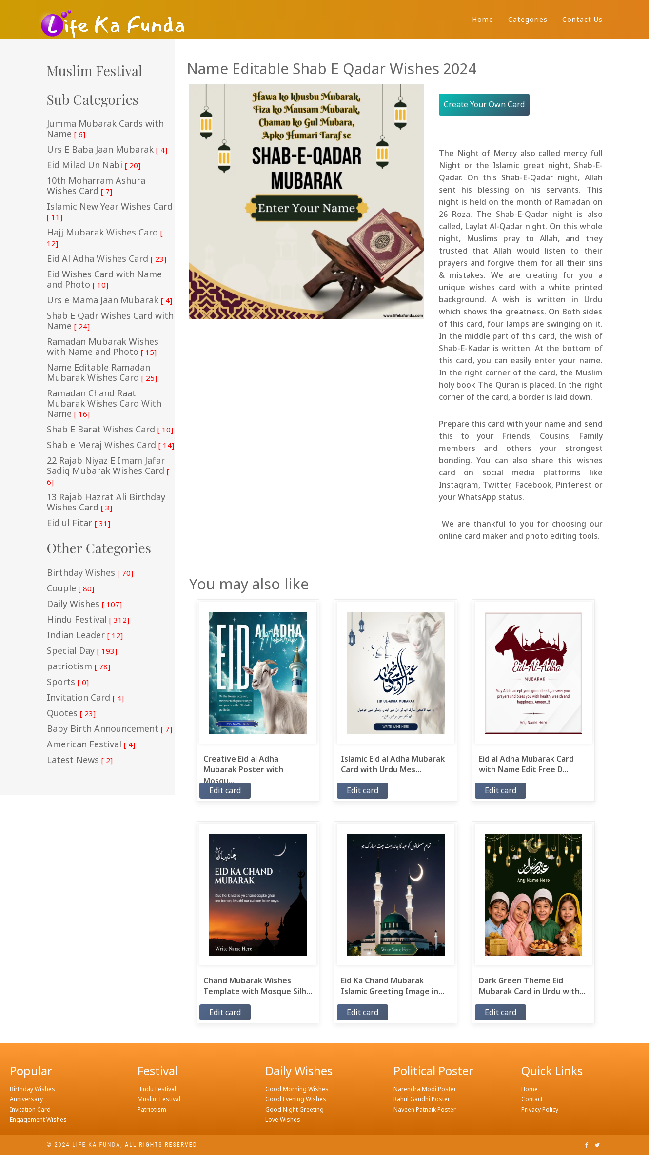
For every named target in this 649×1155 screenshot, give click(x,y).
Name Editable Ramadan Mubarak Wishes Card (102, 372)
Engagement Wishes (38, 1120)
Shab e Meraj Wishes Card (110, 445)
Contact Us (582, 19)
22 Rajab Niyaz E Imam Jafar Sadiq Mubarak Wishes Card (108, 471)
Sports (68, 682)
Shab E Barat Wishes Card (110, 429)
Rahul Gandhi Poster (421, 1099)
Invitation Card (85, 697)
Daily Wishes (84, 604)
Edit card (225, 790)
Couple (70, 588)
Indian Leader (85, 635)
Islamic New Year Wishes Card (110, 211)
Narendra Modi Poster (424, 1089)
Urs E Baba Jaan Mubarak (107, 149)
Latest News (80, 760)
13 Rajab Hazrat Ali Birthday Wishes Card (106, 502)
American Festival (91, 744)
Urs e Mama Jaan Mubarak (109, 300)
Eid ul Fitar (78, 523)
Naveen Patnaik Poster (424, 1109)
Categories (528, 19)
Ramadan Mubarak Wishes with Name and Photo (102, 346)
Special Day (82, 651)
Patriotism (152, 1109)
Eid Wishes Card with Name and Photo (104, 279)
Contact (532, 1099)
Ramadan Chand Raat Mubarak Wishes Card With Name (104, 403)
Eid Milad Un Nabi (93, 165)
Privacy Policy (539, 1109)
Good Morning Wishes (297, 1089)
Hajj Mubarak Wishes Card (105, 237)
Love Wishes (282, 1120)
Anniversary (26, 1099)
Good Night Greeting (294, 1109)
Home (482, 19)
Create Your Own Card (484, 104)
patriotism (78, 666)
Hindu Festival (88, 619)
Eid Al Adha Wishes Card (106, 259)
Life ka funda (96, 1144)
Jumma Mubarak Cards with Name (105, 128)
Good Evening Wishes (295, 1099)
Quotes (71, 713)
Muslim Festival (159, 1099)
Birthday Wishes (90, 573)
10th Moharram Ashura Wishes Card (96, 186)
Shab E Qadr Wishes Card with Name (110, 321)
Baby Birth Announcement (109, 729)
